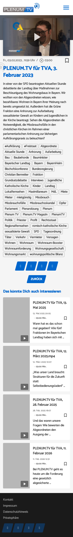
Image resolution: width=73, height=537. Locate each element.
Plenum (47, 208)
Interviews (37, 180)
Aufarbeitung (53, 152)
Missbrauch (42, 197)
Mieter (9, 197)
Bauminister (40, 157)
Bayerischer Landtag (17, 163)
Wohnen (10, 243)
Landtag (50, 186)
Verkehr (21, 237)
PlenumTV (58, 214)
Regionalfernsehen (16, 226)
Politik (9, 220)
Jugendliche (55, 180)
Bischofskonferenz (16, 169)
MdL (54, 191)
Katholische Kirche (16, 186)
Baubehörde (21, 157)
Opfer (62, 203)
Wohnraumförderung (18, 248)
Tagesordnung (52, 231)
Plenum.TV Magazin (35, 214)
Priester (21, 220)
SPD (36, 231)
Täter (8, 237)
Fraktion (38, 174)
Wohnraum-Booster (50, 243)
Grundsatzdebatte (16, 180)
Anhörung (35, 152)
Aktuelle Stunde (14, 152)
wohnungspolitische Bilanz (46, 254)
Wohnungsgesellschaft (49, 248)
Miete (64, 191)
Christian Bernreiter (16, 174)
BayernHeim (54, 163)
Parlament (11, 208)
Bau (7, 157)
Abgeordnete (49, 146)
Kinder (37, 186)
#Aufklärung (12, 146)
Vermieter (36, 237)
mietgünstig (24, 197)
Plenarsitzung (30, 208)
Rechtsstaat (48, 220)
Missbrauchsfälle (15, 203)
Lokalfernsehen (14, 191)
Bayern (38, 163)
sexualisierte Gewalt (17, 231)
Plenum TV (12, 214)
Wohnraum (27, 243)
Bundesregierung (42, 169)
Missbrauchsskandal (42, 203)
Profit (33, 220)
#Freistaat (30, 146)
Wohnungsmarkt (15, 254)
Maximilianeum (37, 191)
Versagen (52, 237)
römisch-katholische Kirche (49, 226)
